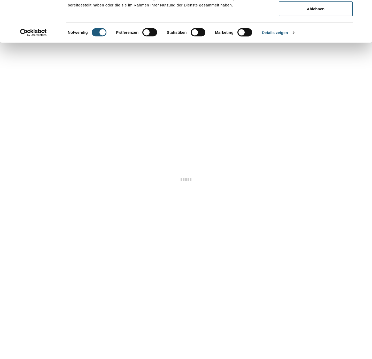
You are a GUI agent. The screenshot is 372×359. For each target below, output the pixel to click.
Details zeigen (275, 71)
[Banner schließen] (364, 8)
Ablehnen (315, 47)
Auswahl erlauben (315, 30)
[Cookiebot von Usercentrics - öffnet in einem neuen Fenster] (33, 71)
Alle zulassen (315, 13)
